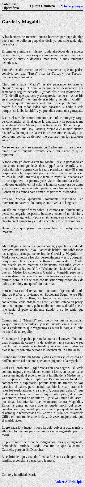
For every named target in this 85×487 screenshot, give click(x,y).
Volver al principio (72, 6)
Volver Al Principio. (69, 481)
